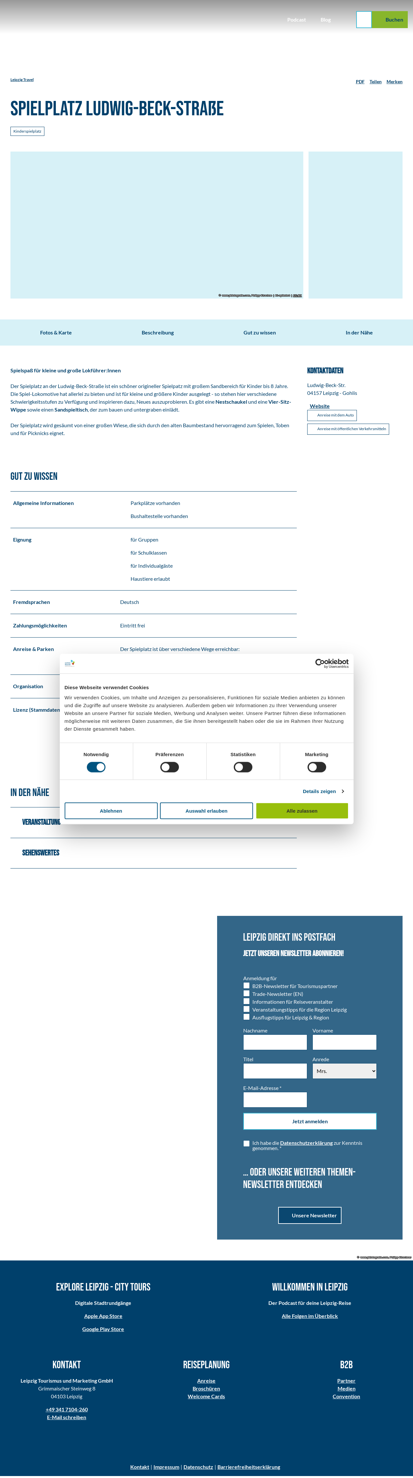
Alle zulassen (301, 811)
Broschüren (206, 1390)
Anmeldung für (260, 980)
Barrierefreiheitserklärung (248, 1469)
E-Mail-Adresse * (262, 1090)
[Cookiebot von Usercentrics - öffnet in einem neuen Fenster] (320, 663)
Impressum (166, 1469)
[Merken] (395, 79)
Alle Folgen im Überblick (310, 1318)
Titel (248, 1061)
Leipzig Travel (22, 79)
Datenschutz (198, 1469)
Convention (346, 1398)
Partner (346, 1382)
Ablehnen (111, 811)
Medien (346, 1390)
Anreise (206, 1382)
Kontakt (139, 1469)
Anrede (320, 1061)
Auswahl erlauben (206, 811)
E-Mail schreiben (66, 1419)
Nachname (255, 1032)
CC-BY (297, 295)
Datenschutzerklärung (306, 1145)
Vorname (322, 1032)
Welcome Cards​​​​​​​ (206, 1398)
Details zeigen (319, 791)
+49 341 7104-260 (67, 1411)
